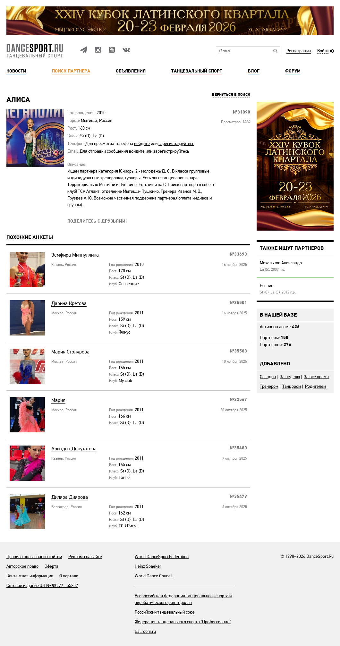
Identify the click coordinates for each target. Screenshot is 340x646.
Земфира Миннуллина (75, 255)
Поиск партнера (71, 71)
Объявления (131, 71)
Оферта (51, 566)
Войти (322, 51)
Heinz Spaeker (148, 566)
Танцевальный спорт (196, 71)
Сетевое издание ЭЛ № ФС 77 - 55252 (42, 585)
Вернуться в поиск (231, 95)
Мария (58, 400)
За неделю (290, 376)
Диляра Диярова (69, 497)
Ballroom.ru (145, 631)
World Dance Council (153, 576)
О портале (68, 576)
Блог (253, 71)
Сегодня (268, 376)
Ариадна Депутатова (74, 449)
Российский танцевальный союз (165, 612)
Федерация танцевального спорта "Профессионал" (183, 622)
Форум (293, 71)
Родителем (315, 386)
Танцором (291, 386)
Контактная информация (29, 576)
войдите (142, 143)
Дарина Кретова (69, 304)
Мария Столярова (70, 352)
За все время (316, 376)
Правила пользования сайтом (34, 556)
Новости (16, 71)
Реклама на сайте (85, 556)
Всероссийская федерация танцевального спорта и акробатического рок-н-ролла (183, 599)
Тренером (269, 386)
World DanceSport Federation (162, 556)
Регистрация (298, 51)
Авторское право (22, 566)
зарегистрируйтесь (176, 143)
